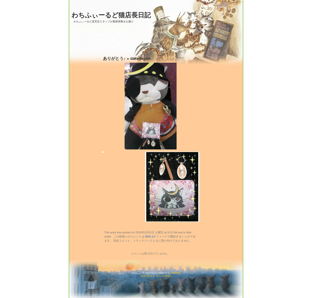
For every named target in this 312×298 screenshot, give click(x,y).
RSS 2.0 (150, 236)
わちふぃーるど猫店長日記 (111, 15)
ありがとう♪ (114, 58)
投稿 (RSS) (146, 276)
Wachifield (175, 273)
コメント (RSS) (163, 276)
